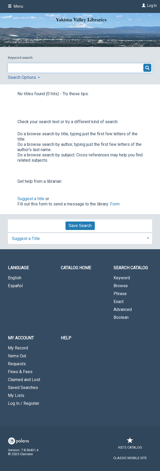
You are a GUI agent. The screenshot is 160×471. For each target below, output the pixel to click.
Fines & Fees (20, 371)
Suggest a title (30, 198)
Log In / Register (23, 403)
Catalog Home (76, 267)
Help (66, 337)
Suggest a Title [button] (26, 238)
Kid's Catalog (130, 444)
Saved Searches (23, 387)
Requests (17, 363)
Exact (119, 301)
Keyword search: (21, 58)
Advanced (123, 309)
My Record (18, 347)
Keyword (122, 277)
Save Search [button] (80, 225)
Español (15, 285)
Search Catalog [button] (131, 267)
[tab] (80, 238)
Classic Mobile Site (130, 458)
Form (115, 203)
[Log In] (142, 5)
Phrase (120, 293)
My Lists (16, 395)
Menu (15, 6)
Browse (121, 285)
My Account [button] (21, 337)
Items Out (17, 355)
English (14, 277)
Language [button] (18, 267)
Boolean (121, 317)
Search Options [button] (24, 77)
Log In (152, 5)
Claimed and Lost (24, 379)
